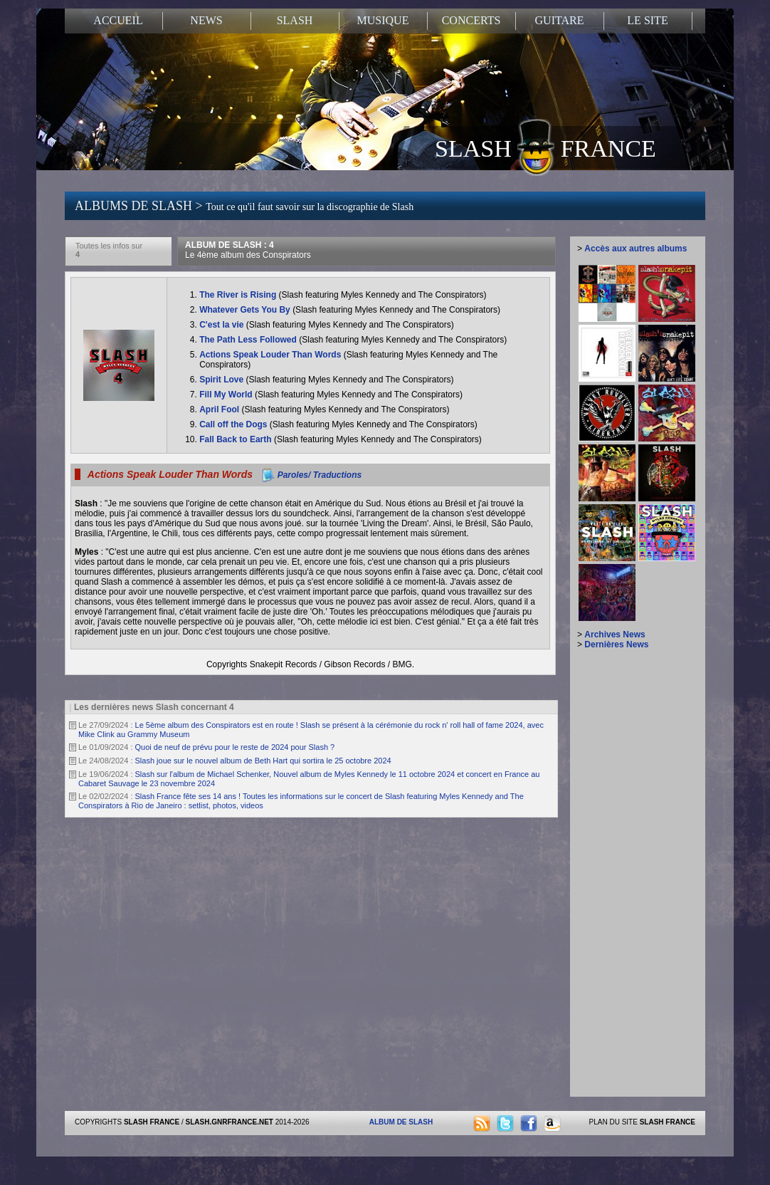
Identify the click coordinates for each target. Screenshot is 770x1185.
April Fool (220, 409)
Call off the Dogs (234, 424)
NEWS (206, 20)
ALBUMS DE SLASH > (244, 206)
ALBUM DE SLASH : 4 (248, 250)
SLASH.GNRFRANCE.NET (229, 1122)
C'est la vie (222, 325)
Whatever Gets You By (245, 310)
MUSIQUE (383, 20)
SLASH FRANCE (545, 147)
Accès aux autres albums (635, 249)
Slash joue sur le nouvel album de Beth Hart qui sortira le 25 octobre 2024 (263, 760)
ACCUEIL (117, 20)
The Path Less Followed (249, 340)
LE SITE (647, 20)
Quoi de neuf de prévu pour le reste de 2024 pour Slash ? (235, 747)
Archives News (614, 635)
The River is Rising (238, 295)
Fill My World (227, 395)
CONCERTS (471, 20)
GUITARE (559, 20)
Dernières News (616, 644)
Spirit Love (222, 380)
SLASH (295, 20)
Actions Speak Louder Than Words (271, 355)
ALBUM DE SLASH (401, 1122)
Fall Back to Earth (236, 439)
